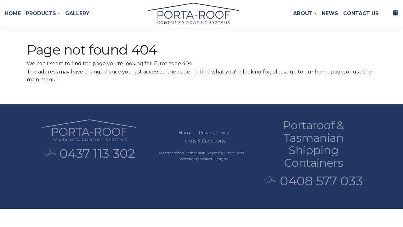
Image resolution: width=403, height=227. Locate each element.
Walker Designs (214, 158)
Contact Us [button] (361, 13)
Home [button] (13, 13)
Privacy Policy (214, 133)
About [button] (303, 13)
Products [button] (42, 13)
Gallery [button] (77, 13)
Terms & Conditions (204, 141)
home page (329, 72)
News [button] (330, 13)
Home (186, 133)
